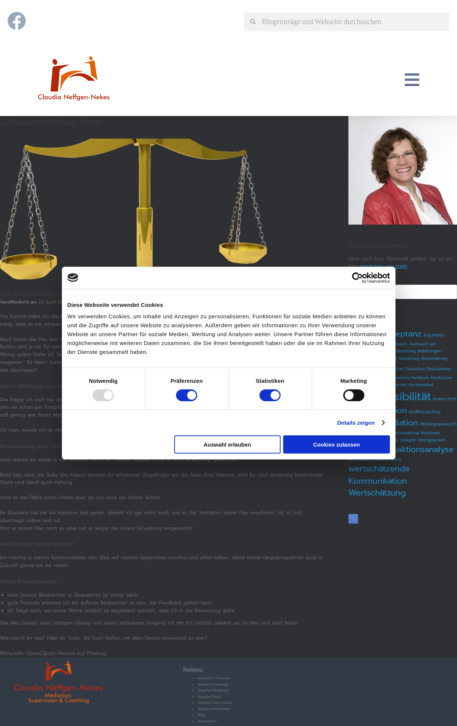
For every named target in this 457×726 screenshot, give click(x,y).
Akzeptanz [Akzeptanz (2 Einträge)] (401, 334)
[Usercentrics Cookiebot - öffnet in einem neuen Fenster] (357, 277)
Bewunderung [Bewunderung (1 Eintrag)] (434, 358)
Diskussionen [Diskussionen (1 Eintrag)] (439, 369)
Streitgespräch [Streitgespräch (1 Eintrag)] (431, 440)
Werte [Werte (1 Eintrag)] (395, 459)
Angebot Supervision (214, 702)
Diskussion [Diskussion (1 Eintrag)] (415, 369)
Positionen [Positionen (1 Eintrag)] (430, 433)
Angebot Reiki (209, 696)
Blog (201, 714)
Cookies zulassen (336, 444)
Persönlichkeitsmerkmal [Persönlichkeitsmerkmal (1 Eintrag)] (397, 433)
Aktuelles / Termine (213, 678)
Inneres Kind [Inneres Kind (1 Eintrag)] (444, 399)
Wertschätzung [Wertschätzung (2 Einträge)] (376, 493)
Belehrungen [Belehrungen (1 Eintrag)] (429, 351)
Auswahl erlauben (227, 444)
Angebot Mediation (213, 690)
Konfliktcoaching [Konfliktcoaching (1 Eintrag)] (424, 412)
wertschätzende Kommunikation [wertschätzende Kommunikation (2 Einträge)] (379, 475)
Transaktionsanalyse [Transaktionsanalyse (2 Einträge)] (415, 449)
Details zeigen (356, 422)
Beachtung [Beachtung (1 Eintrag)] (406, 351)
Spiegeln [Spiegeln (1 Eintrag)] (408, 440)
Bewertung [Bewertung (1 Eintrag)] (409, 358)
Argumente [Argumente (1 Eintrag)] (433, 335)
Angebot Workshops (214, 708)
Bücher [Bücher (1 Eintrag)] (397, 369)
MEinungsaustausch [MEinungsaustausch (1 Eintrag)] (438, 424)
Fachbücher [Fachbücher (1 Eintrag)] (441, 378)
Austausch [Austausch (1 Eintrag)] (397, 344)
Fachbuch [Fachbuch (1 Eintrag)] (420, 378)
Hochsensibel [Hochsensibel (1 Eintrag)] (420, 385)
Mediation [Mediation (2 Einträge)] (399, 423)
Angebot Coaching (212, 684)
